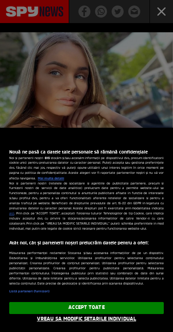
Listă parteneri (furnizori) (29, 291)
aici (11, 213)
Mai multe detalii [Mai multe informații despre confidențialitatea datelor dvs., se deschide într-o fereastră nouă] (51, 178)
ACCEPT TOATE (86, 307)
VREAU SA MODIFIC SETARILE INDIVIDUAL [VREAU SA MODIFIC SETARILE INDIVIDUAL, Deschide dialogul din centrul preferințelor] (86, 319)
